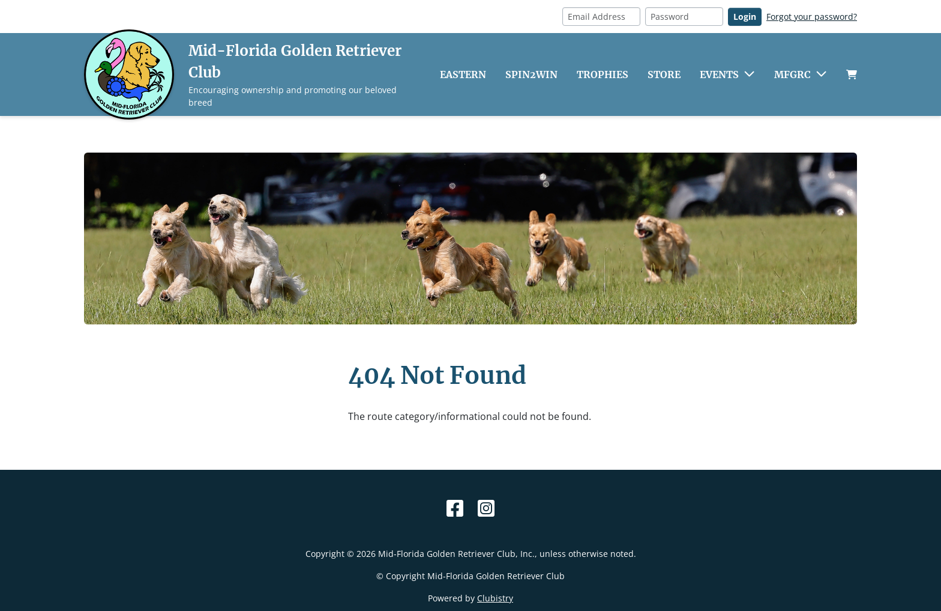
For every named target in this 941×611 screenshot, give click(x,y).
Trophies (602, 74)
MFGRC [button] (792, 74)
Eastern (463, 74)
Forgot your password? (811, 16)
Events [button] (719, 74)
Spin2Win (531, 74)
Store (664, 74)
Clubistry (495, 598)
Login (744, 16)
